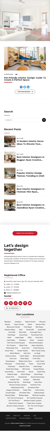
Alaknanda (36, 379)
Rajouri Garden (30, 322)
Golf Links (27, 353)
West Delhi (22, 332)
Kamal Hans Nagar (12, 369)
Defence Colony (10, 356)
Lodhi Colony (40, 361)
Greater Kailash (22, 351)
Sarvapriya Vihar (33, 387)
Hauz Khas (39, 337)
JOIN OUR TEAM (11, 418)
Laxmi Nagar (11, 340)
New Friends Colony (38, 351)
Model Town (23, 345)
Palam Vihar (27, 390)
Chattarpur (11, 366)
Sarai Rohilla (9, 372)
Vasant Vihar (9, 351)
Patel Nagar (28, 327)
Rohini (30, 324)
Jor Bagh (37, 353)
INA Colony (26, 369)
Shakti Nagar (37, 366)
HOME (8, 415)
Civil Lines (13, 358)
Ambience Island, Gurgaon (32, 400)
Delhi (20, 330)
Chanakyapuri (10, 361)
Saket (9, 337)
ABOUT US (17, 415)
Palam (31, 364)
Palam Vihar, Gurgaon (34, 403)
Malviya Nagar (24, 395)
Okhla (30, 337)
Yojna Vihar (38, 382)
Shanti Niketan (15, 353)
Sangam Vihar (14, 379)
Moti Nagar (39, 327)
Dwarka (7, 324)
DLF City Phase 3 (14, 400)
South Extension (38, 348)
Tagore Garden (19, 324)
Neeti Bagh (26, 382)
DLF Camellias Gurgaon (35, 398)
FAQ (35, 415)
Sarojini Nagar (10, 393)
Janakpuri (18, 322)
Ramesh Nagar (10, 395)
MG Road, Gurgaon (38, 395)
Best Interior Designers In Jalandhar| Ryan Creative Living (30, 206)
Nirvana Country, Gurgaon (18, 385)
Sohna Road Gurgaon (36, 343)
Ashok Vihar (41, 372)
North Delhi (30, 330)
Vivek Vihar (21, 372)
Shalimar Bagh (12, 374)
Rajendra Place (24, 366)
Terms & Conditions (25, 418)
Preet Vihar (36, 358)
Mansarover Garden (13, 327)
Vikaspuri (42, 322)
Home (6, 22)
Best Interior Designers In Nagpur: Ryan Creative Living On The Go (30, 158)
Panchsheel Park (37, 335)
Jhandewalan (22, 377)
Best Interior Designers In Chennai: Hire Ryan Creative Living (30, 190)
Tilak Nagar (11, 335)
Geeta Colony (39, 390)
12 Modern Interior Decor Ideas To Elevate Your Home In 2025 (30, 143)
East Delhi (12, 332)
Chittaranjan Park (12, 348)
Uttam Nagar (24, 358)
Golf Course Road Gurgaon (16, 343)
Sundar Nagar (24, 356)
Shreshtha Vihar (24, 393)
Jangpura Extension (12, 390)
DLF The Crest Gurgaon (15, 398)
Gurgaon (40, 340)
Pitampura (22, 340)
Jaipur (31, 408)
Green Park (25, 348)
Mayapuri (8, 322)
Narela (31, 372)
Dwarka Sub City (13, 382)
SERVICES (27, 415)
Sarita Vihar (41, 364)
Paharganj (8, 364)
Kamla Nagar (38, 374)
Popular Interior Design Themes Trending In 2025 (30, 174)
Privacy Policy (38, 418)
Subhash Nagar (39, 393)
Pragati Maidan (39, 369)
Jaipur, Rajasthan (37, 345)
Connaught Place (35, 332)
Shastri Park (10, 377)
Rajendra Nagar (10, 330)
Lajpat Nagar (19, 337)
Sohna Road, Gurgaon (16, 403)
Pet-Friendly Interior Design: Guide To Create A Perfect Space (25, 79)
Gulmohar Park (36, 385)
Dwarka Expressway (37, 377)
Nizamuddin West (39, 356)
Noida (32, 340)
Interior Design (8, 74)
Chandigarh (21, 408)
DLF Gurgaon (11, 345)
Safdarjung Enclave (17, 387)
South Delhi (41, 330)
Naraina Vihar (40, 324)
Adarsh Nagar (25, 374)
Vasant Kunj (23, 335)
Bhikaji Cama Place (25, 361)
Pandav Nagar (20, 364)
